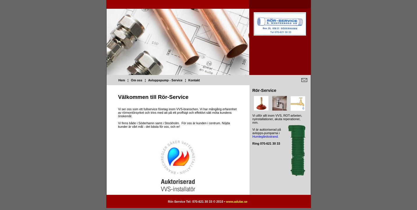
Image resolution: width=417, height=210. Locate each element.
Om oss (136, 80)
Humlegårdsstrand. (265, 136)
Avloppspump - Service (165, 80)
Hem (122, 80)
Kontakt (194, 80)
